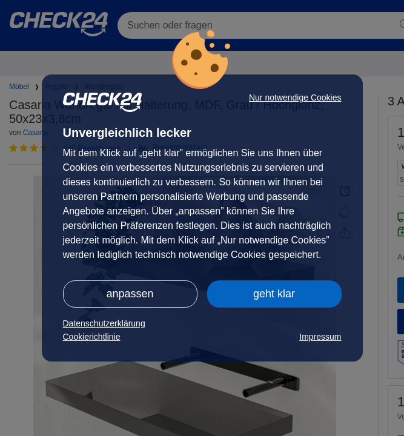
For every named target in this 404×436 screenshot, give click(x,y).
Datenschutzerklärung (104, 323)
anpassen (129, 294)
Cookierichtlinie (92, 337)
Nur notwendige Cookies (295, 97)
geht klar (274, 294)
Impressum (320, 337)
